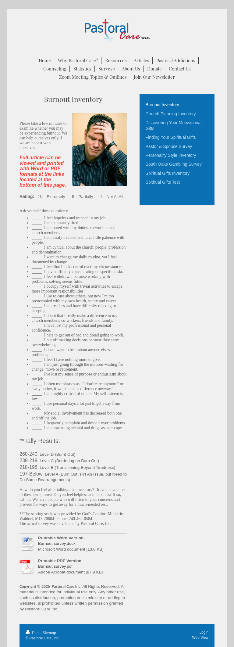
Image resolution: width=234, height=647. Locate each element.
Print (33, 633)
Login (204, 632)
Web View (200, 637)
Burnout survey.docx (57, 543)
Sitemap (49, 633)
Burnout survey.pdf (55, 566)
